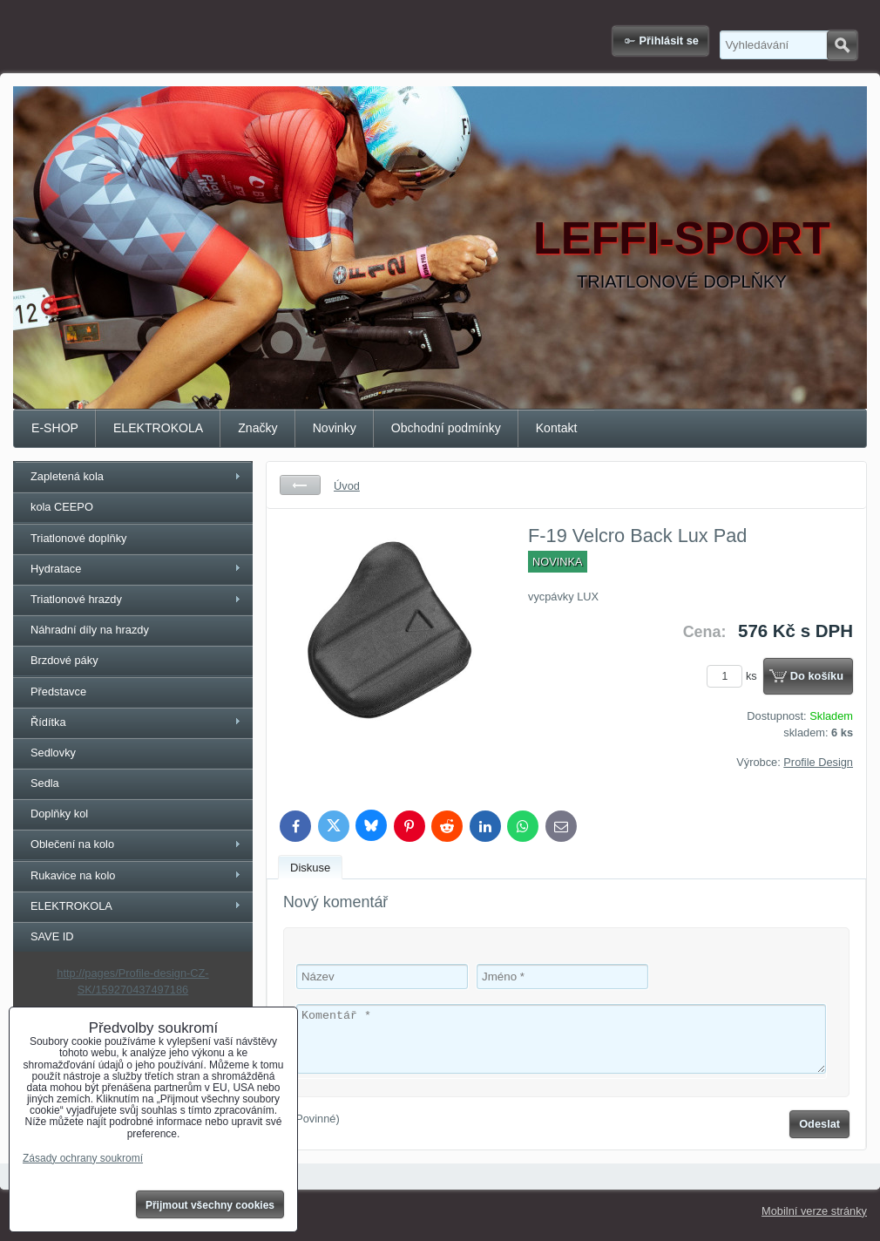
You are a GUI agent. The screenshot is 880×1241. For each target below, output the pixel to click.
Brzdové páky (64, 660)
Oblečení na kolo (72, 844)
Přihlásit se (669, 40)
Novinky (334, 428)
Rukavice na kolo (72, 875)
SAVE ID (52, 936)
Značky (257, 428)
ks (734, 675)
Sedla (44, 783)
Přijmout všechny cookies (210, 1205)
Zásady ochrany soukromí (83, 1158)
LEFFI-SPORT (681, 238)
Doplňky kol (59, 813)
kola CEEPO (61, 506)
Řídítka (48, 722)
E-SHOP (54, 428)
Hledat (842, 45)
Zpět (300, 485)
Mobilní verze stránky (814, 1210)
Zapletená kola (67, 476)
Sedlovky (53, 752)
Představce (58, 691)
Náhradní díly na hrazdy (89, 629)
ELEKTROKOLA (158, 428)
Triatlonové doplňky (78, 538)
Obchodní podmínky (446, 428)
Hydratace (55, 568)
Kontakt (557, 428)
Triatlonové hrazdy (76, 599)
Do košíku (816, 675)
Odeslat (819, 1123)
